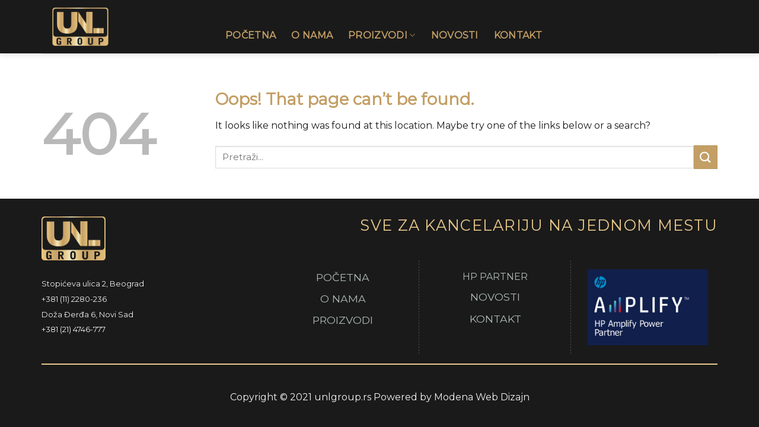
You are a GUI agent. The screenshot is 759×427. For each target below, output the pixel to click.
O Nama (312, 35)
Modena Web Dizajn (482, 397)
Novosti (455, 35)
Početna (250, 35)
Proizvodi (381, 36)
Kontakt (518, 35)
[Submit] (705, 156)
